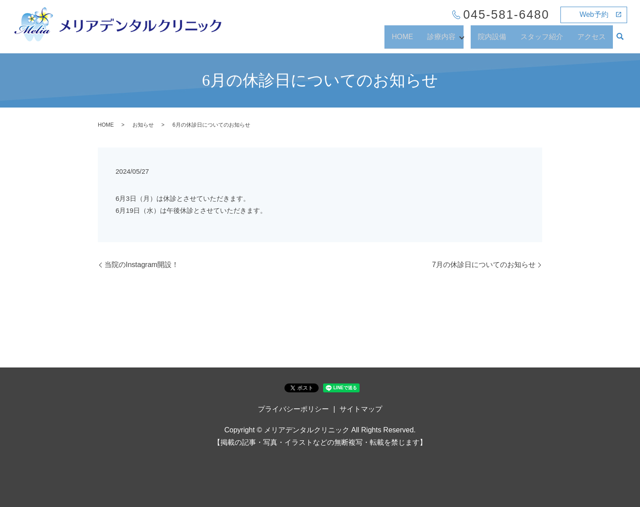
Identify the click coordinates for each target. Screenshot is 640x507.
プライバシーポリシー (293, 409)
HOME (399, 40)
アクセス (591, 40)
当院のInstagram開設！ (141, 264)
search (620, 41)
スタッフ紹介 (541, 40)
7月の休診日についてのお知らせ (484, 264)
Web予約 (594, 14)
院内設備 (492, 40)
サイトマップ (361, 409)
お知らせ (143, 125)
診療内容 (438, 40)
